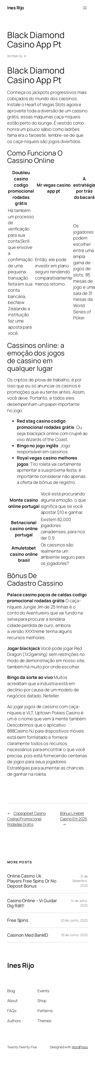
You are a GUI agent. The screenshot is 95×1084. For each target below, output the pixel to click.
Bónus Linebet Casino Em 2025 (73, 816)
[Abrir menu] (85, 8)
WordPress (80, 1047)
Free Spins (17, 920)
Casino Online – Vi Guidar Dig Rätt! (32, 903)
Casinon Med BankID (27, 935)
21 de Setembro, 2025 (80, 881)
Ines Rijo (15, 8)
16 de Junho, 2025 (74, 935)
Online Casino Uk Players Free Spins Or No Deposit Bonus (31, 880)
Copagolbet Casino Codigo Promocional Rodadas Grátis (26, 819)
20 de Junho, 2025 (74, 920)
